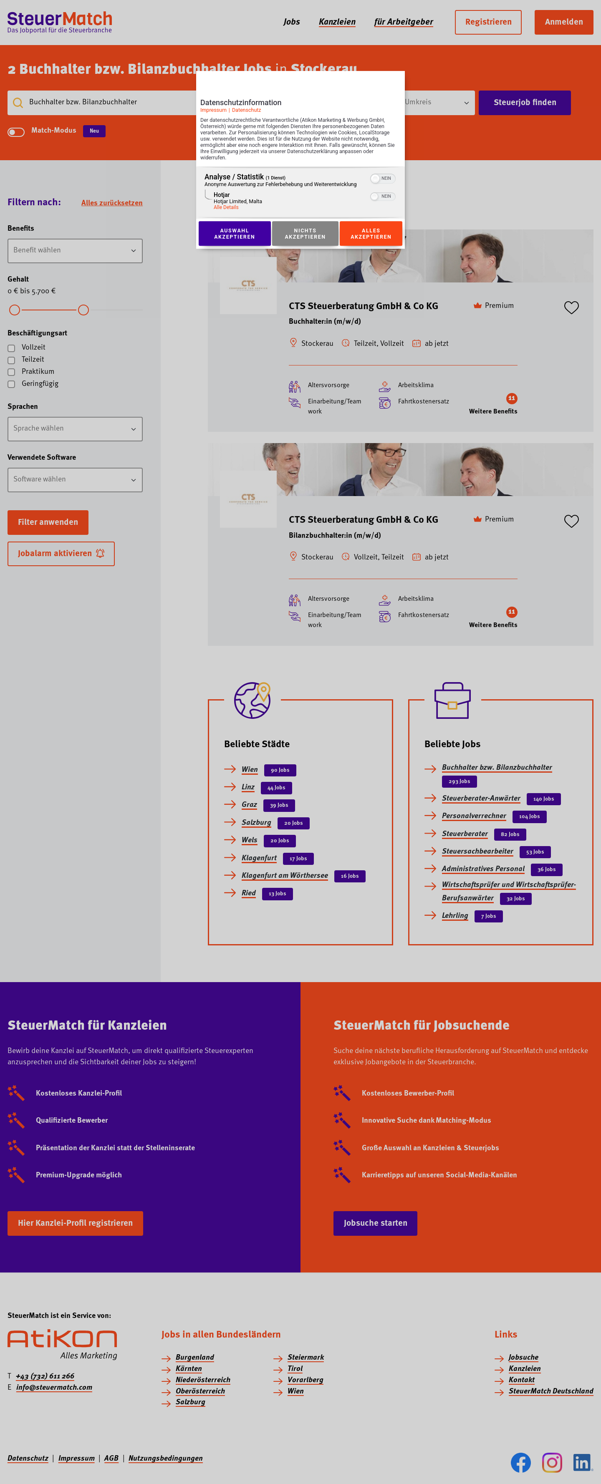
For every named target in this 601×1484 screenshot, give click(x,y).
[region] (300, 193)
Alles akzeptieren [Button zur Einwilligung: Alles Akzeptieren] (371, 233)
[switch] (382, 178)
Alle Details (226, 208)
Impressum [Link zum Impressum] (213, 110)
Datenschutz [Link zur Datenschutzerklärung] (246, 110)
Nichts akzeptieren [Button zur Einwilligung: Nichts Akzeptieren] (305, 233)
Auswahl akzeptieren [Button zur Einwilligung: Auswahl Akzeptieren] (234, 233)
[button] (375, 179)
